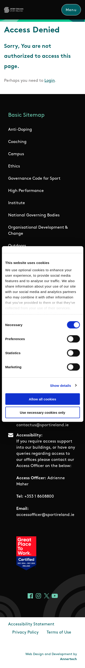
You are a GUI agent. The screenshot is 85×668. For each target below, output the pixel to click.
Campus (16, 154)
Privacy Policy (25, 632)
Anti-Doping (20, 130)
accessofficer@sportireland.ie (45, 515)
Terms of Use (59, 632)
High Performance (26, 191)
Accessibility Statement (31, 624)
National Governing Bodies (34, 215)
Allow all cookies (42, 399)
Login (49, 81)
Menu (71, 10)
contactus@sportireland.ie (42, 425)
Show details (60, 385)
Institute (16, 203)
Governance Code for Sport (34, 179)
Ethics (14, 166)
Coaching (17, 142)
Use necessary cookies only (42, 412)
